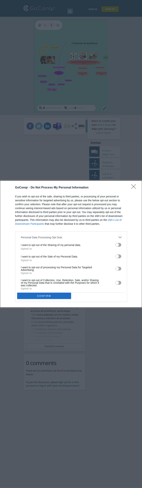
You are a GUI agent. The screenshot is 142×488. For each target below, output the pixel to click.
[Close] (134, 187)
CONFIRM (44, 296)
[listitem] (71, 237)
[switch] (118, 245)
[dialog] (71, 244)
